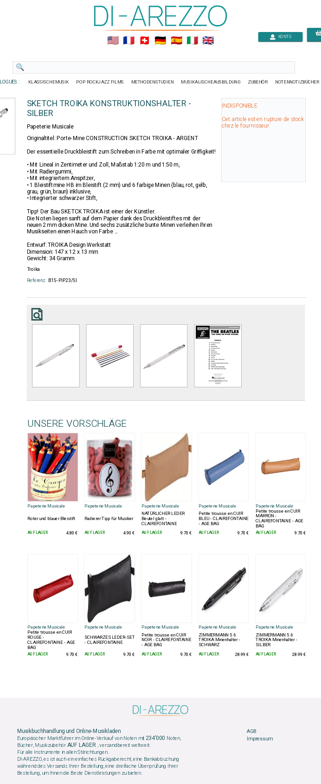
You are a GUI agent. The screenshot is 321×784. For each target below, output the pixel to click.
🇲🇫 (129, 41)
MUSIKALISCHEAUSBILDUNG (210, 82)
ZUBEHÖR (258, 82)
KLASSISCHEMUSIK (48, 82)
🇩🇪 (160, 41)
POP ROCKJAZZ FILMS (100, 82)
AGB (251, 731)
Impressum (260, 739)
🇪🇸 (176, 41)
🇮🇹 (192, 41)
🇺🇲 (113, 41)
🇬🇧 (208, 41)
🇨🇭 (144, 41)
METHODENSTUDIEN (152, 82)
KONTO (281, 37)
